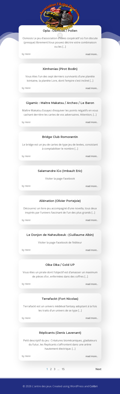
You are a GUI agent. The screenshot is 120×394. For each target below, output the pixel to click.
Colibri (93, 386)
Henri (27, 54)
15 (63, 369)
